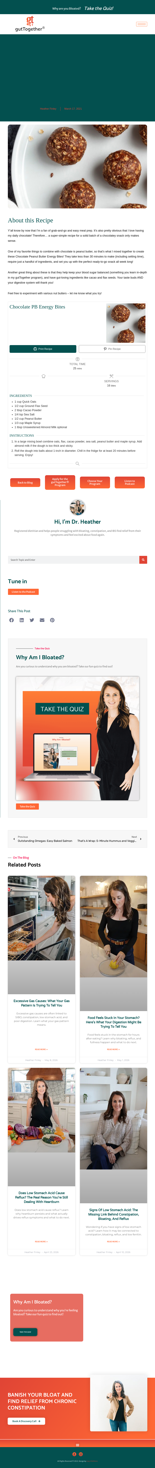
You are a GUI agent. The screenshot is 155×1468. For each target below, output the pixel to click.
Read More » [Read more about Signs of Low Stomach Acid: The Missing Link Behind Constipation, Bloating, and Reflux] (113, 1242)
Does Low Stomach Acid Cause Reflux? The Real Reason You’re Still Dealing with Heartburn (41, 1197)
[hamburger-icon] (141, 24)
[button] (11, 620)
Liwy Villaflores (92, 1461)
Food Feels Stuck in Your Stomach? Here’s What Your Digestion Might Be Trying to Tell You (113, 1022)
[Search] (143, 560)
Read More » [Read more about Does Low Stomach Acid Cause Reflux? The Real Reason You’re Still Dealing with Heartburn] (41, 1242)
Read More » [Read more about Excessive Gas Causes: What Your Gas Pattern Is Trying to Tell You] (41, 1049)
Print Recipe (43, 348)
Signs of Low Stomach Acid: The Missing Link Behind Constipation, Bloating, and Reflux (113, 1214)
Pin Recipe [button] (112, 348)
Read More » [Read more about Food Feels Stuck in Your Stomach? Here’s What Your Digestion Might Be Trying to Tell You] (113, 1049)
